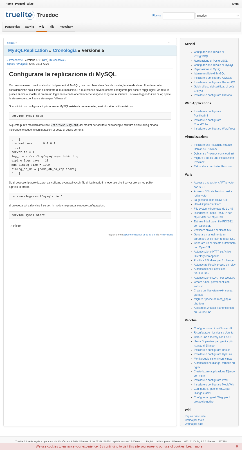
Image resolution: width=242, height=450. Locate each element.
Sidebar (11, 42)
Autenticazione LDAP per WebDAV (214, 277)
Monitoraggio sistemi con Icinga (213, 358)
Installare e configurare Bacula (212, 349)
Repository (66, 26)
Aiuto (30, 3)
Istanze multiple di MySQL (209, 73)
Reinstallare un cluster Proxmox (213, 166)
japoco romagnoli (17, 63)
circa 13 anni (150, 234)
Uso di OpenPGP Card (207, 204)
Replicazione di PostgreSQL (211, 60)
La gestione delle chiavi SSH (211, 199)
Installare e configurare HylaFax (213, 354)
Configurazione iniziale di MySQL (214, 65)
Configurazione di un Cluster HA (213, 328)
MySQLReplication (28, 50)
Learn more (194, 446)
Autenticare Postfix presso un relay (214, 264)
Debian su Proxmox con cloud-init (214, 153)
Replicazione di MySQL (208, 69)
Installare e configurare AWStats (213, 77)
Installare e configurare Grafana (213, 95)
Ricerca (156, 15)
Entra (235, 3)
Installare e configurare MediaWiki (214, 384)
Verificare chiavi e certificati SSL (213, 230)
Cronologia (65, 50)
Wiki (41, 26)
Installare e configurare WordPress (214, 128)
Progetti (20, 3)
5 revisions (167, 234)
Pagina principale (195, 416)
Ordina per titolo (194, 420)
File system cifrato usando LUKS (213, 208)
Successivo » (58, 60)
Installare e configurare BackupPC (214, 82)
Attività (29, 26)
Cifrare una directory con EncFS (213, 337)
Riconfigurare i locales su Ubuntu (213, 332)
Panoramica (12, 26)
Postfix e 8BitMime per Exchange (214, 260)
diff (45, 60)
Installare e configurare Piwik (211, 380)
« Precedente (15, 60)
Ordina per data (194, 423)
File (52, 26)
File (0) (17, 225)
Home (9, 3)
